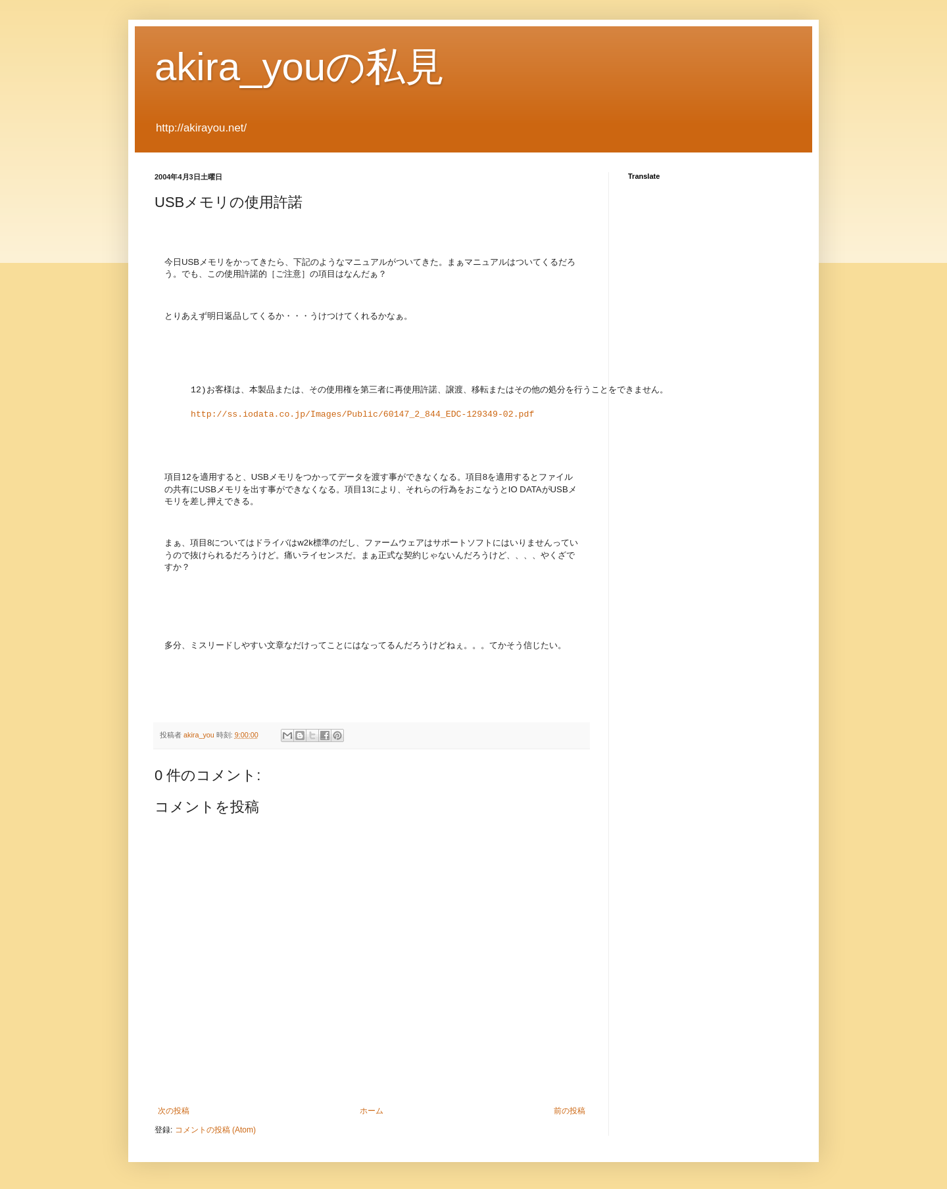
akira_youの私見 (300, 67)
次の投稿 (173, 1110)
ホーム (371, 1110)
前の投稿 (569, 1110)
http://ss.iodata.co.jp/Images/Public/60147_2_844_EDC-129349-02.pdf (362, 415)
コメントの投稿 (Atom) (215, 1129)
